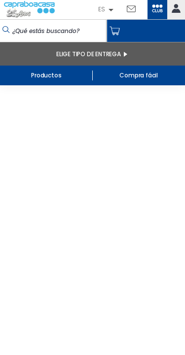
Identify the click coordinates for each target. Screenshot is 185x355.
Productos (46, 75)
